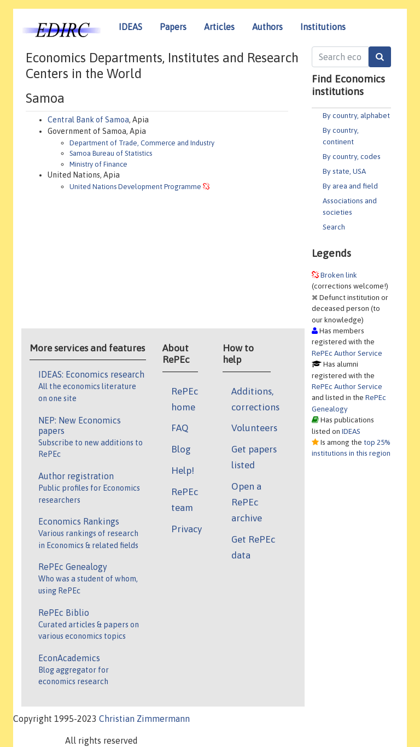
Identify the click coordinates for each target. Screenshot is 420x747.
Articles (219, 27)
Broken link (338, 274)
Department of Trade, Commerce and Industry (141, 143)
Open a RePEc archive (246, 502)
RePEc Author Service (347, 353)
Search (334, 226)
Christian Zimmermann (144, 719)
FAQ (180, 427)
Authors (267, 27)
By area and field (350, 185)
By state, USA (344, 171)
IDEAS (130, 27)
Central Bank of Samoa (88, 119)
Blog (181, 449)
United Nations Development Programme (135, 187)
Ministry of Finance (98, 164)
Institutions (323, 27)
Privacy (186, 529)
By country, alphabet (356, 115)
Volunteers (254, 427)
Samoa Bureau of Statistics (110, 153)
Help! (182, 470)
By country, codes (352, 156)
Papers (173, 27)
